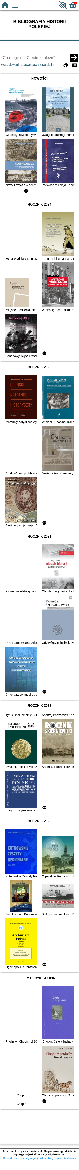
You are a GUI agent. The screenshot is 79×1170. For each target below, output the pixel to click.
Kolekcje (48, 64)
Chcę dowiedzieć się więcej (20, 1158)
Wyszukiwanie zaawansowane (21, 64)
